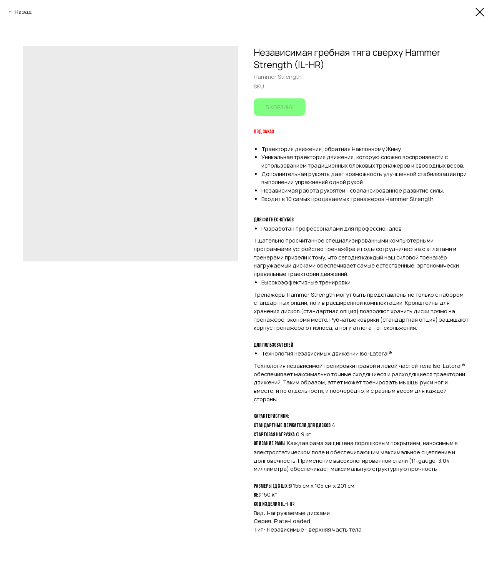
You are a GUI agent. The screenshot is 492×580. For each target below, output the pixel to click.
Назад (23, 11)
